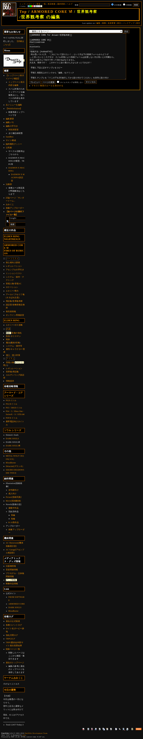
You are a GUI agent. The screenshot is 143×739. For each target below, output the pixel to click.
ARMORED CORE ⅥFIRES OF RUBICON (14, 249)
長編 (13, 515)
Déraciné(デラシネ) (14, 466)
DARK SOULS (12, 438)
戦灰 (8, 339)
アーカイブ (11, 294)
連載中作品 (13, 508)
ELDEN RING (12, 320)
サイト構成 (11, 140)
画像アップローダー (15, 208)
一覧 (44, 4)
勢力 (17, 291)
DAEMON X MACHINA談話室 (18, 177)
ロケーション (12, 287)
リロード (31, 4)
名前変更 (112, 23)
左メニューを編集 (14, 105)
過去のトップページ (15, 662)
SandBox (10, 137)
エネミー (10, 291)
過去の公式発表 (13, 621)
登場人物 (10, 283)
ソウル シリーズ (12, 430)
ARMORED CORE (16, 604)
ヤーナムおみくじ (13, 678)
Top (23, 12)
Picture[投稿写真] (13, 497)
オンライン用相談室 (15, 315)
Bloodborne (11, 463)
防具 (8, 336)
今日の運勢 (10, 690)
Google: (13, 218)
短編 (13, 519)
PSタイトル (11, 400)
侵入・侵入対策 (13, 355)
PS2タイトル (11, 404)
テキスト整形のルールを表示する (47, 95)
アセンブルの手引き (15, 270)
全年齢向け (13, 490)
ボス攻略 (19, 325)
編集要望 (10, 119)
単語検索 (52, 4)
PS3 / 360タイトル (14, 408)
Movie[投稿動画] (13, 501)
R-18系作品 (13, 522)
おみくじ (10, 204)
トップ (22, 4)
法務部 (9, 184)
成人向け (12, 493)
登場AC (18, 283)
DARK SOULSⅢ (13, 446)
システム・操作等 (14, 346)
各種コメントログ (14, 625)
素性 (8, 349)
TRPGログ (10, 639)
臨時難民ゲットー (14, 144)
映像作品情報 (12, 583)
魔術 (13, 343)
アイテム (10, 358)
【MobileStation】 (14, 108)
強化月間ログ (12, 635)
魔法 (8, 343)
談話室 (9, 305)
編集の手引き (12, 126)
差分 (119, 23)
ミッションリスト (14, 273)
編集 (98, 23)
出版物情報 (11, 566)
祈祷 (17, 343)
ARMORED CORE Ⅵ (52, 12)
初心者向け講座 (13, 262)
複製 (104, 23)
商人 (5, 365)
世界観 (9, 372)
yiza (24, 735)
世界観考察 (17, 301)
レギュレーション (14, 266)
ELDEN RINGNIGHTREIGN (12, 237)
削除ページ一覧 (13, 649)
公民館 (9, 148)
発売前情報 (11, 311)
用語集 (9, 301)
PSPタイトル (12, 418)
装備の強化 (17, 333)
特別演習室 (13, 129)
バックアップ (129, 23)
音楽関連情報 (12, 569)
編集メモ (10, 122)
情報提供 (10, 381)
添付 (138, 23)
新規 (38, 4)
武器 (8, 329)
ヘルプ (70, 4)
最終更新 (61, 4)
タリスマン (16, 336)
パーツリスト (12, 258)
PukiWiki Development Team (36, 733)
